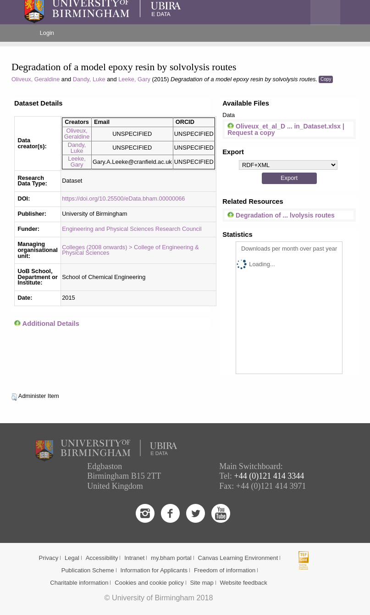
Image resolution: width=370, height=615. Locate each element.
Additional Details (50, 323)
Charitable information (79, 582)
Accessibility (102, 557)
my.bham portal (171, 557)
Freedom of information (224, 570)
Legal (72, 557)
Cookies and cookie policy (149, 582)
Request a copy (251, 132)
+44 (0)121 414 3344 (269, 476)
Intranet (134, 557)
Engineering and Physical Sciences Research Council (131, 228)
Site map (201, 582)
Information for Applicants (154, 570)
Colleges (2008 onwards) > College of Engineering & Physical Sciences (130, 250)
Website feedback (243, 582)
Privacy (49, 557)
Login (47, 32)
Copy (325, 79)
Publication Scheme (87, 570)
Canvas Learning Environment (238, 557)
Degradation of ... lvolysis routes (281, 215)
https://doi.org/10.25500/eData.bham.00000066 (123, 198)
